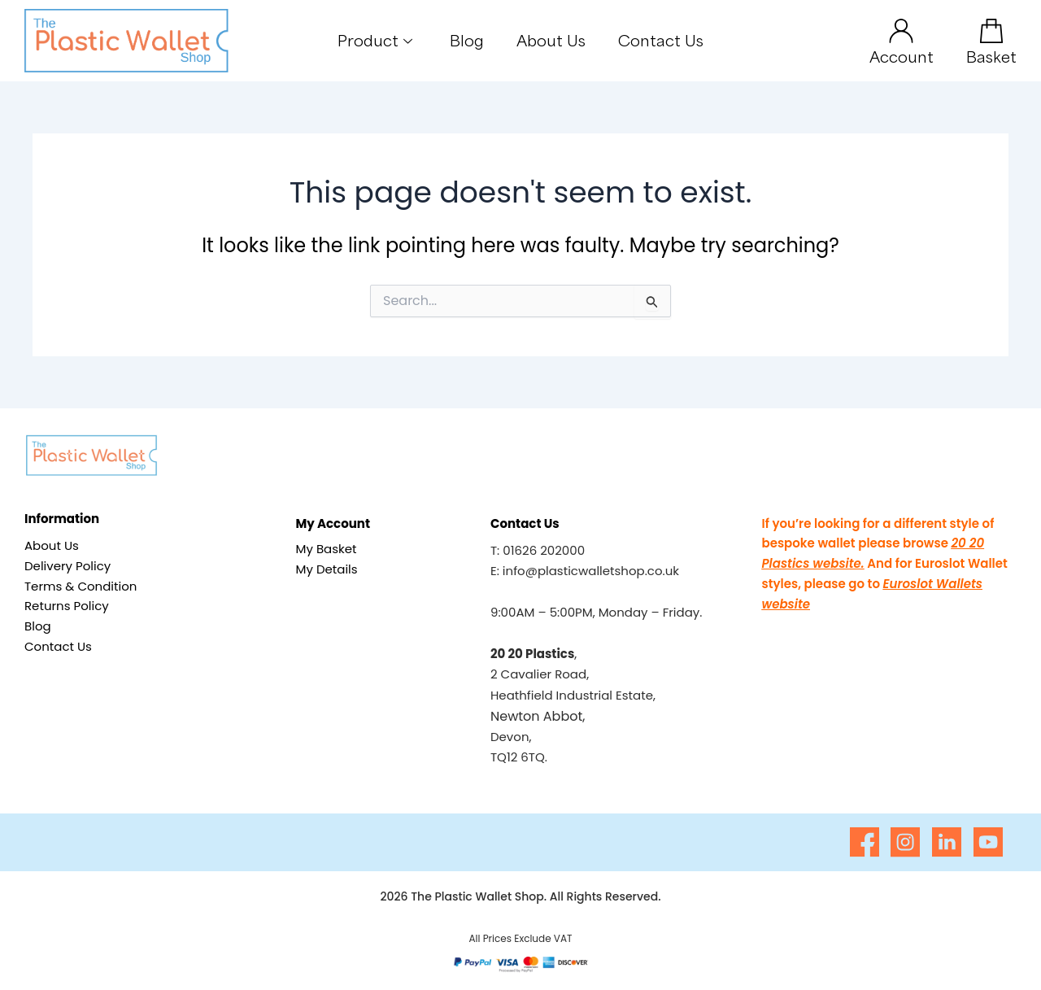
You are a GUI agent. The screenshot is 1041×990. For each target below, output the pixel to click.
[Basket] (991, 31)
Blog (467, 40)
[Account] (901, 31)
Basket (991, 56)
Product (375, 40)
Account (901, 56)
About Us (551, 40)
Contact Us (660, 40)
